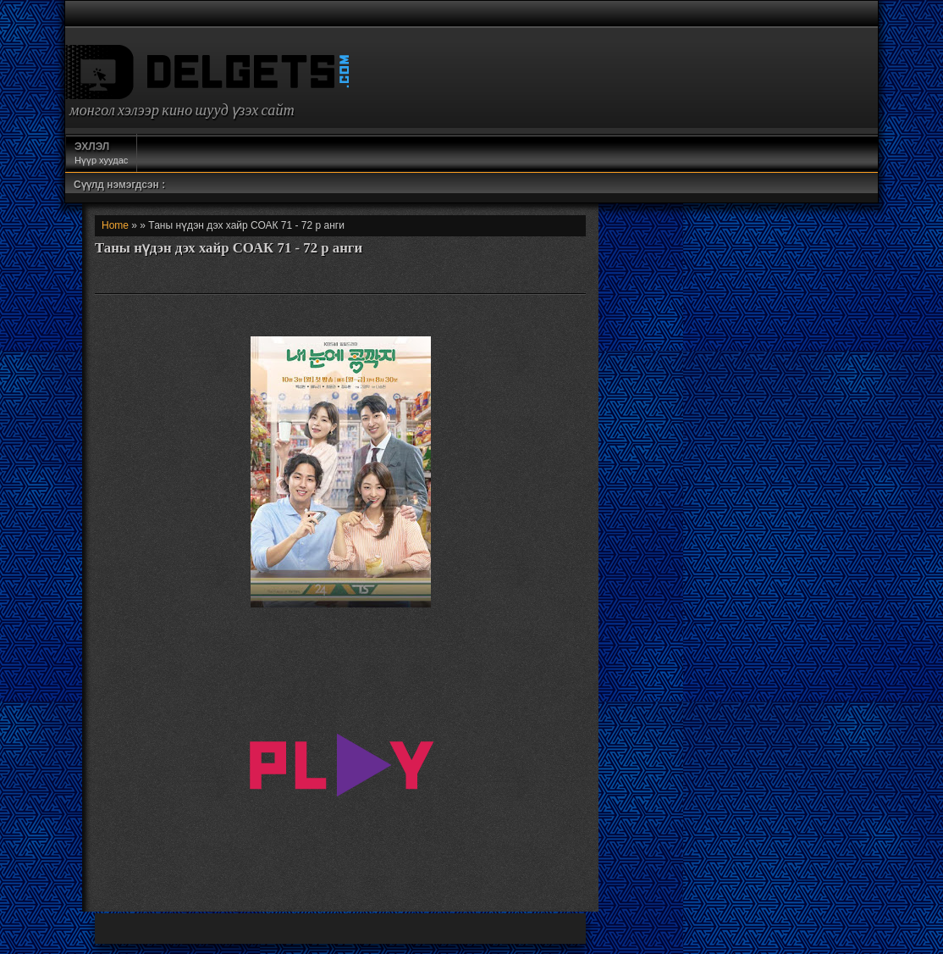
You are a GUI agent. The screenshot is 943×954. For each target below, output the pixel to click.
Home (115, 225)
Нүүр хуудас (101, 152)
